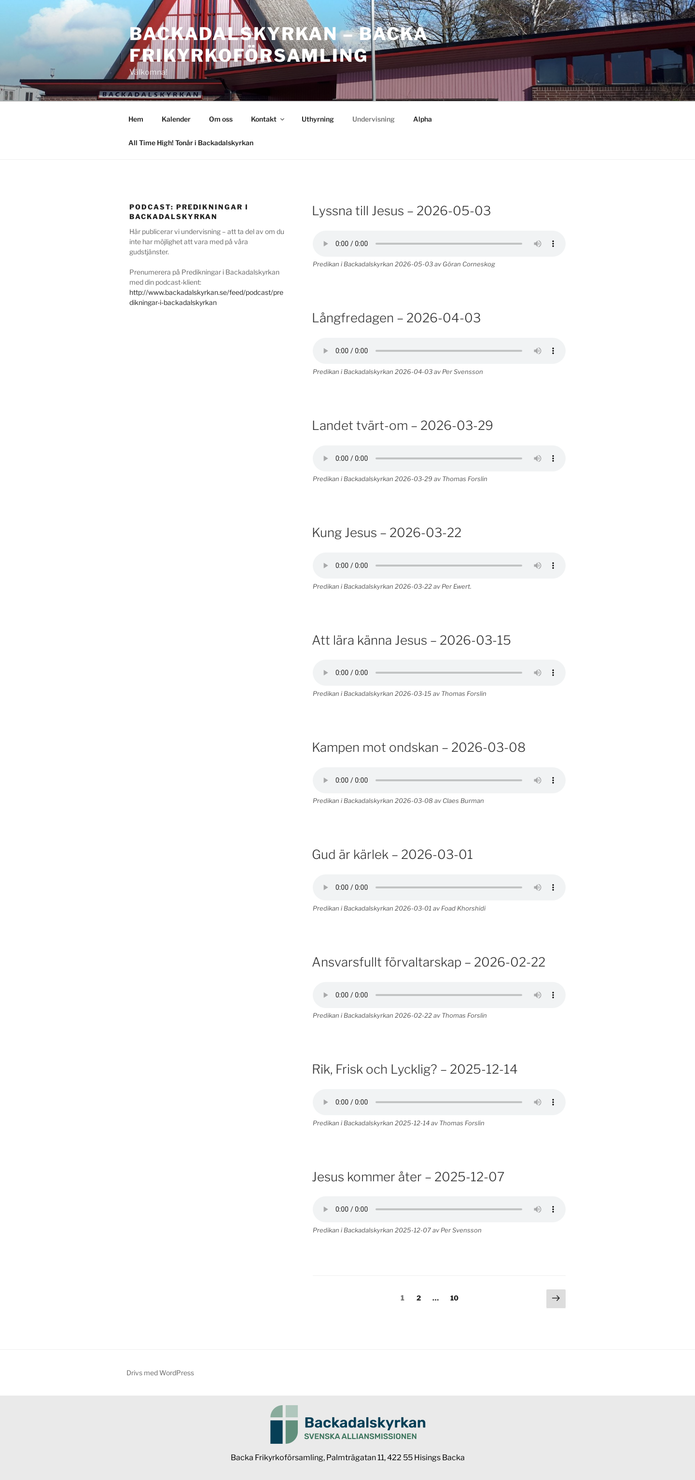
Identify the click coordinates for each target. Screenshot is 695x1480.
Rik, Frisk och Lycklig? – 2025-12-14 (415, 1069)
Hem (135, 119)
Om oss (221, 119)
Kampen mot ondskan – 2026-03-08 (419, 747)
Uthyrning (318, 119)
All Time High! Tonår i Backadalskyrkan (190, 142)
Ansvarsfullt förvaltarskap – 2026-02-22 (428, 961)
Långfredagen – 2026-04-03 (396, 317)
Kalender (176, 119)
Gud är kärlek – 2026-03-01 (392, 854)
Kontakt (268, 119)
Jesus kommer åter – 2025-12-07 (408, 1176)
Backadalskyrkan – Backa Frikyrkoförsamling (279, 44)
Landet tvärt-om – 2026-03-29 (402, 425)
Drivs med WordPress (160, 1373)
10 (457, 1297)
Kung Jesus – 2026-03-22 (386, 532)
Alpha (422, 119)
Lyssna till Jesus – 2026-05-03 (401, 210)
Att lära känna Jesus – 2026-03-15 (411, 640)
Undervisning (373, 119)
